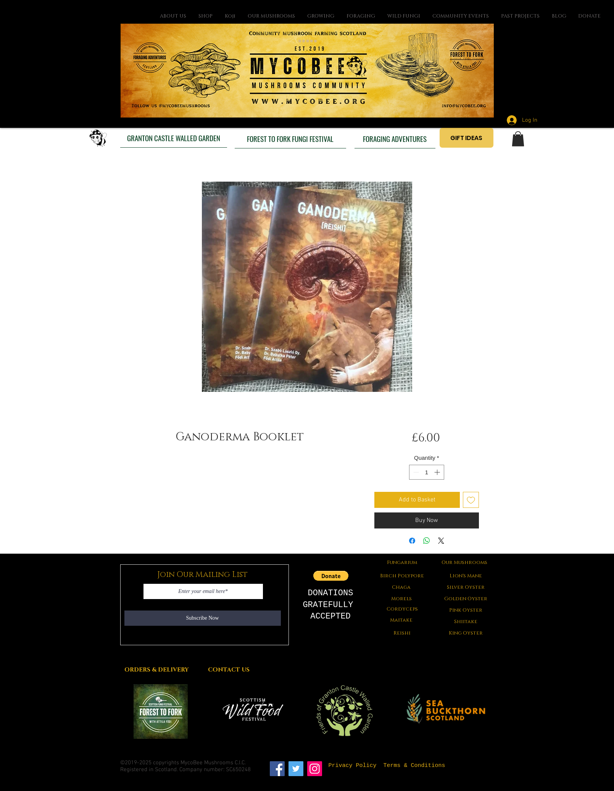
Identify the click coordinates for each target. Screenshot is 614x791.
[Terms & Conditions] (414, 765)
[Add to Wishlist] (471, 500)
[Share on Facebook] (412, 540)
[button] (518, 138)
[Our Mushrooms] (464, 562)
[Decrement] (415, 472)
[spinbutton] (426, 472)
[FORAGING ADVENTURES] (395, 138)
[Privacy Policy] (353, 765)
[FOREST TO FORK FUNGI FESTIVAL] (290, 138)
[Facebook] (277, 768)
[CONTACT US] (229, 670)
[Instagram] (314, 768)
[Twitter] (295, 768)
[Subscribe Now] (202, 618)
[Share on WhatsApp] (426, 540)
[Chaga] (401, 587)
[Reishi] (402, 633)
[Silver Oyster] (466, 587)
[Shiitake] (466, 621)
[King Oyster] (466, 633)
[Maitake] (401, 620)
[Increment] (438, 472)
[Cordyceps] (402, 609)
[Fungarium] (402, 562)
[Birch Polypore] (402, 576)
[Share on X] (441, 540)
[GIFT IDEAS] (466, 138)
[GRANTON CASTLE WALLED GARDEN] (173, 138)
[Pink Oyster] (466, 610)
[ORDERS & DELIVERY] (156, 670)
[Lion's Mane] (466, 576)
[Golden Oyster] (466, 598)
